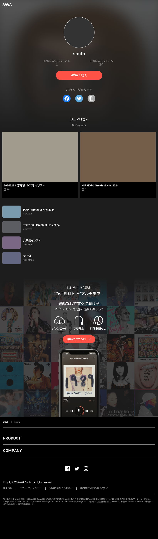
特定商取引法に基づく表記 (94, 488)
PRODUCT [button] (12, 438)
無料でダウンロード (78, 339)
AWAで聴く (79, 75)
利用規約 (7, 488)
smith (17, 422)
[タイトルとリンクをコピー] (91, 98)
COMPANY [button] (12, 450)
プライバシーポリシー (31, 488)
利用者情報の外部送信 (61, 488)
